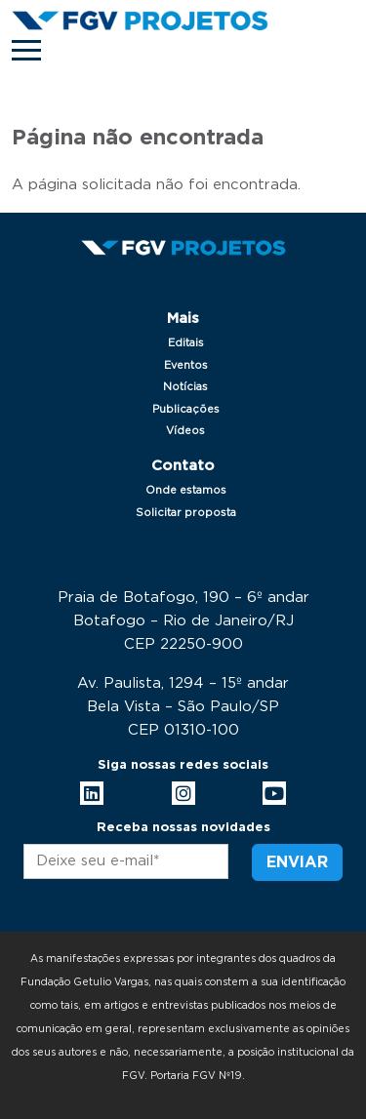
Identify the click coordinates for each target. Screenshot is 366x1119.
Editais (186, 343)
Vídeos (185, 430)
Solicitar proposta (186, 512)
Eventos (186, 365)
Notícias (185, 386)
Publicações (186, 409)
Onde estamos (185, 490)
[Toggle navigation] (26, 50)
